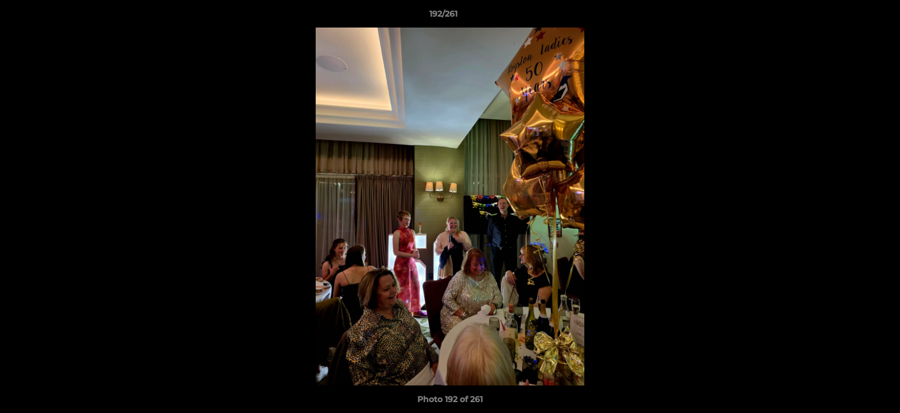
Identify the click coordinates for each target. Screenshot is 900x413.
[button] (852, 16)
